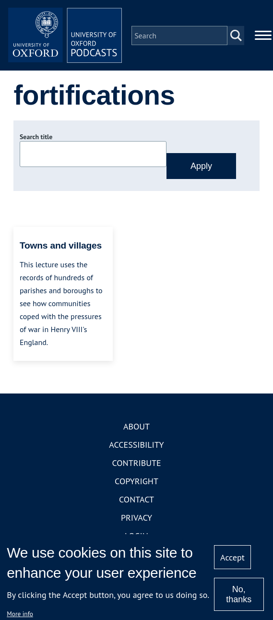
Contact (136, 499)
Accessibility (136, 445)
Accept (232, 557)
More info (20, 613)
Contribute (136, 463)
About (136, 426)
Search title (36, 137)
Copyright (136, 481)
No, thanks (238, 594)
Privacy (136, 518)
